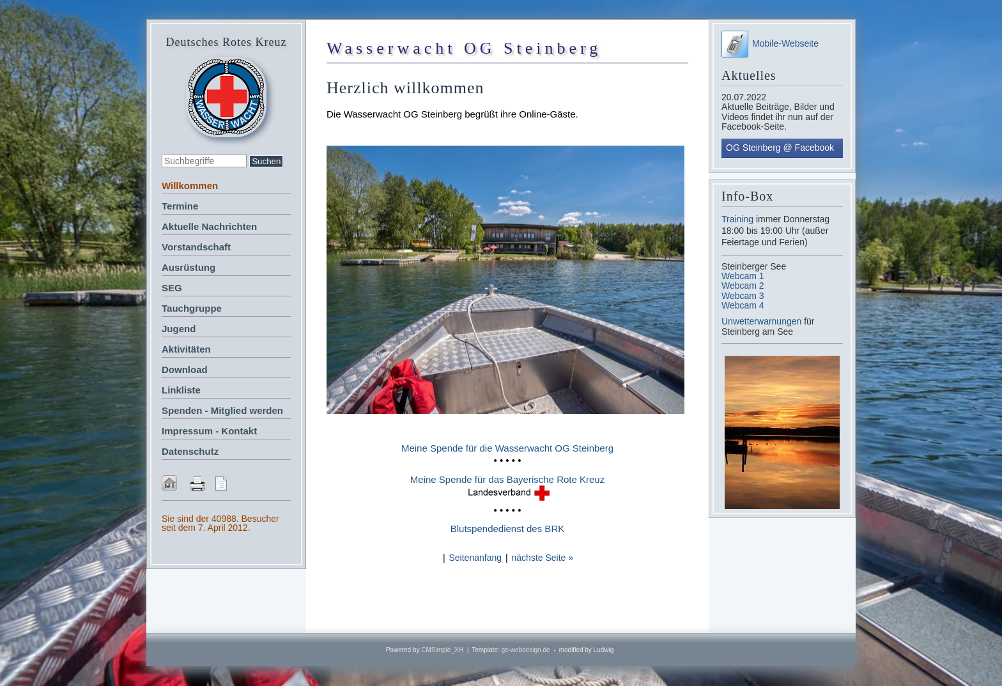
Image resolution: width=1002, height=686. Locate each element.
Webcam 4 (742, 305)
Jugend (179, 328)
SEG (172, 287)
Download (185, 369)
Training (737, 219)
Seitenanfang (475, 558)
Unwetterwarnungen (762, 321)
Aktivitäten (186, 349)
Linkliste (181, 390)
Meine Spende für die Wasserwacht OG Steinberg (507, 448)
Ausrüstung (188, 267)
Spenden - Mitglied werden (222, 410)
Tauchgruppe (192, 308)
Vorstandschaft (196, 246)
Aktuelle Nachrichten (209, 226)
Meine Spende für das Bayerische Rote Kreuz (507, 479)
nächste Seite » (543, 558)
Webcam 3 (742, 296)
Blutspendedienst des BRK (507, 528)
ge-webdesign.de (525, 649)
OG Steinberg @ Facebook (780, 147)
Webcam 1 (742, 276)
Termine (180, 206)
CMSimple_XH (442, 649)
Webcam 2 (742, 285)
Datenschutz (190, 451)
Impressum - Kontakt (209, 430)
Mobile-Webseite (770, 43)
